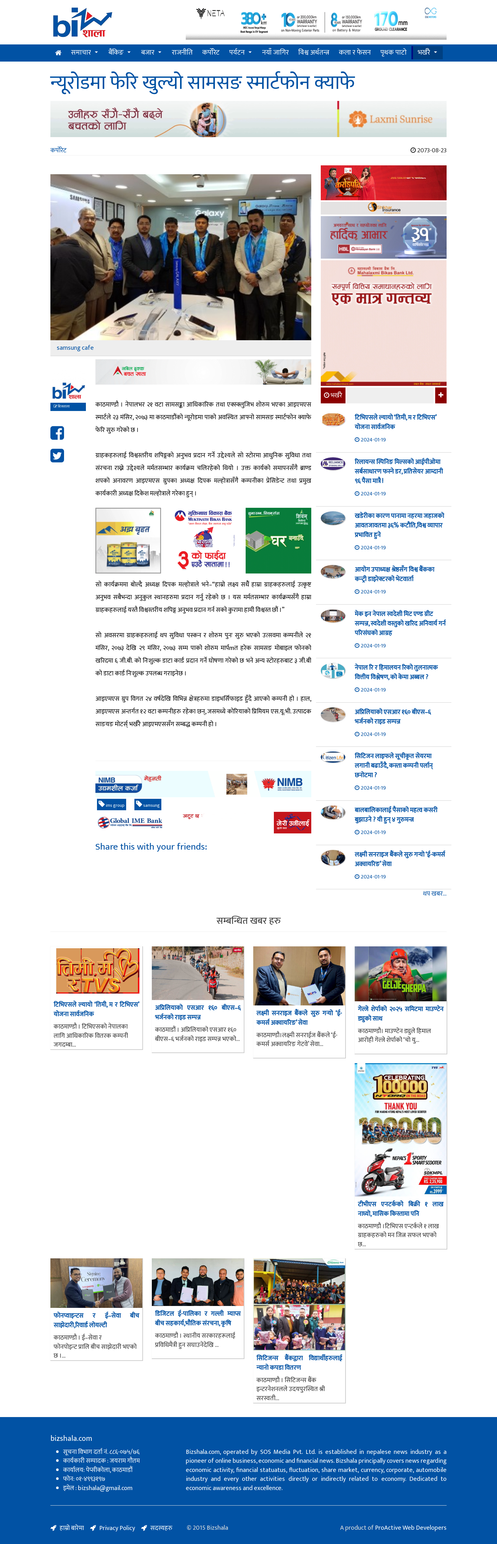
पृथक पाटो (393, 52)
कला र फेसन (355, 52)
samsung (148, 805)
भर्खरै (424, 52)
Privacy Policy (117, 1528)
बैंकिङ (116, 52)
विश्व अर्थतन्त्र (313, 52)
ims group (112, 805)
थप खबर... (435, 893)
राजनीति (182, 52)
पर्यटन (237, 52)
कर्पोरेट (211, 52)
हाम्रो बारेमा (72, 1528)
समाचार (81, 52)
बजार (147, 52)
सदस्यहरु (161, 1528)
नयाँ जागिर (275, 52)
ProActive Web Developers (411, 1527)
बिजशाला (62, 406)
